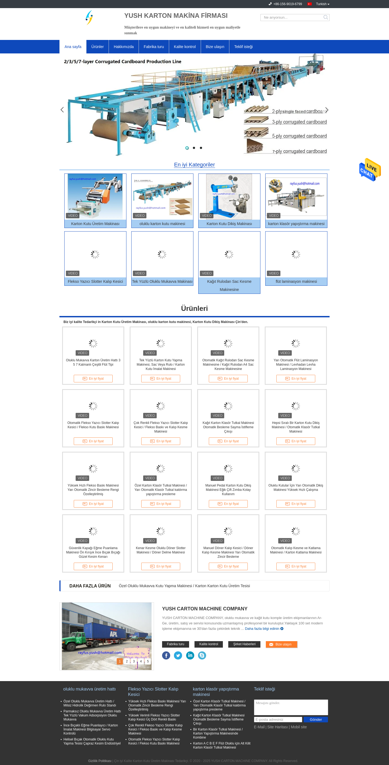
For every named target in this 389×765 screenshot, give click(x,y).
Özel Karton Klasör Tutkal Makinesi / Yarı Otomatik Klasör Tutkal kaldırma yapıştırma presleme (161, 490)
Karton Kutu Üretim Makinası (95, 224)
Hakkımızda (124, 47)
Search (326, 17)
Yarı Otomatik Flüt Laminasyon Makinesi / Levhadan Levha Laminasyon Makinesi (296, 364)
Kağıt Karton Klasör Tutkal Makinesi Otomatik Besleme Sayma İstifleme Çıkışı (228, 427)
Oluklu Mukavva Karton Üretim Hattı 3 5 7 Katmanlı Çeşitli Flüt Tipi (93, 362)
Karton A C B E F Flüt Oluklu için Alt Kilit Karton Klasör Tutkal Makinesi (221, 745)
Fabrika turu (154, 47)
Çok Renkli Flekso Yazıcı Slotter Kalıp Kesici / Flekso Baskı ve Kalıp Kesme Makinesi (161, 427)
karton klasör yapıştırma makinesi (296, 224)
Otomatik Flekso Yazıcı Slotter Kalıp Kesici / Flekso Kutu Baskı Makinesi (93, 425)
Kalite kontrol (185, 47)
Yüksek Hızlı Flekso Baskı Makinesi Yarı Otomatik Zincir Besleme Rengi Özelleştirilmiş (93, 490)
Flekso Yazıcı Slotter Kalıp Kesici (95, 281)
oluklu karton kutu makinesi (162, 224)
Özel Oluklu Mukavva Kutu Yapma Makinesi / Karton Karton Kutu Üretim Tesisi (184, 586)
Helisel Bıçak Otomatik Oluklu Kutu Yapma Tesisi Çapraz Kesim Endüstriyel (92, 741)
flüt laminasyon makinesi (296, 281)
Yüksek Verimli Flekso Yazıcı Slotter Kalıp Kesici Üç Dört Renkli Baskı (154, 717)
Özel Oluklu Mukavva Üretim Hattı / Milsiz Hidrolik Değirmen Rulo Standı (89, 703)
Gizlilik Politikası (100, 761)
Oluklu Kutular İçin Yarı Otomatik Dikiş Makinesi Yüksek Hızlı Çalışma (296, 488)
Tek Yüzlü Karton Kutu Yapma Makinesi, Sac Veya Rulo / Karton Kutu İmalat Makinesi (161, 364)
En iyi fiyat (93, 379)
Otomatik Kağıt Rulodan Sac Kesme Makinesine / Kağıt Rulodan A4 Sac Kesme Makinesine (228, 364)
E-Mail (259, 727)
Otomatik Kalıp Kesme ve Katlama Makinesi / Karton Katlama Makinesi (296, 550)
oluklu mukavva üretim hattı (89, 689)
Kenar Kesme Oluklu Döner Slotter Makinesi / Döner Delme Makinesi (161, 550)
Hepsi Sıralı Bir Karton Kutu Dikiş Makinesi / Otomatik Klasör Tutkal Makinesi (296, 427)
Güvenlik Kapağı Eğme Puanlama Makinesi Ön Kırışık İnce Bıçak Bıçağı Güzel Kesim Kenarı (93, 552)
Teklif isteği (243, 47)
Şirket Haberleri (244, 644)
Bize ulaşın (215, 47)
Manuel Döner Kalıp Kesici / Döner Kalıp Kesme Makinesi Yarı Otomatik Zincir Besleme (228, 552)
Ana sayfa (73, 47)
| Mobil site (298, 727)
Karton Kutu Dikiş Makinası (229, 224)
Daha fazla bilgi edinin (262, 629)
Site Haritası (277, 727)
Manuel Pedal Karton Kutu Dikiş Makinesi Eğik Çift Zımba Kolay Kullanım (228, 490)
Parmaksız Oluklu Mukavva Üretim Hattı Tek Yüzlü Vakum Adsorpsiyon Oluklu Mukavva (92, 715)
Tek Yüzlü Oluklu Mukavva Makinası (162, 281)
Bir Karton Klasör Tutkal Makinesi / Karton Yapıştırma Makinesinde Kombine (218, 733)
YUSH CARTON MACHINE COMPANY (204, 608)
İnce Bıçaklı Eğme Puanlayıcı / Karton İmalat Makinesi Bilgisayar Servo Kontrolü (90, 729)
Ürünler (97, 47)
